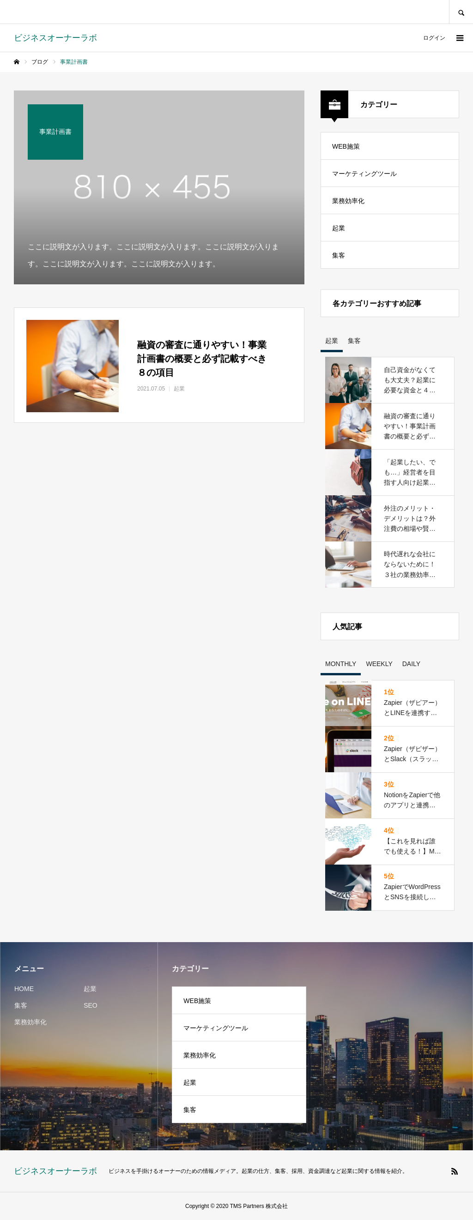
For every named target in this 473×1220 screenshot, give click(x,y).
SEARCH (461, 12)
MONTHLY (340, 663)
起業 (338, 228)
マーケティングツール (364, 173)
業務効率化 (348, 200)
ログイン (434, 38)
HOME (24, 988)
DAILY (411, 663)
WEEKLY (379, 663)
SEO (90, 1005)
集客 (338, 255)
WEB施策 (346, 146)
